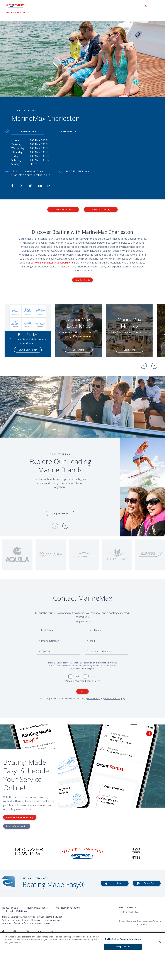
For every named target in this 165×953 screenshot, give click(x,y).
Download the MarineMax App (19, 817)
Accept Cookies (123, 946)
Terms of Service (112, 698)
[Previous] (144, 366)
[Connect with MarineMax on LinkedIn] (49, 186)
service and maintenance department (51, 262)
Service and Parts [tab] (68, 131)
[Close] (160, 942)
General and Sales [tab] (28, 131)
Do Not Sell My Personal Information (123, 939)
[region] (82, 942)
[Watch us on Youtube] (39, 931)
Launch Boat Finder (28, 349)
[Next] (154, 366)
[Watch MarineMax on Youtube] (40, 186)
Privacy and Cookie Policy (87, 680)
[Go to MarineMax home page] (17, 5)
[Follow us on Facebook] (3, 931)
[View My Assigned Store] (14, 12)
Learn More (78, 349)
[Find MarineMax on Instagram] (30, 186)
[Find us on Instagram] (27, 931)
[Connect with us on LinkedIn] (52, 931)
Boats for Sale (10, 907)
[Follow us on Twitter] (15, 932)
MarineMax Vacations (68, 907)
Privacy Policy (93, 698)
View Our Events (82, 280)
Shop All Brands (60, 513)
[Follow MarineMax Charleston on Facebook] (12, 186)
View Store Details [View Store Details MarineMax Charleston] (63, 209)
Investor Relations (16, 911)
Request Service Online (16, 826)
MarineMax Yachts (37, 907)
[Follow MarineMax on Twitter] (21, 186)
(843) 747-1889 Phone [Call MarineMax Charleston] (77, 171)
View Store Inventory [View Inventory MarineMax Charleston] (101, 209)
